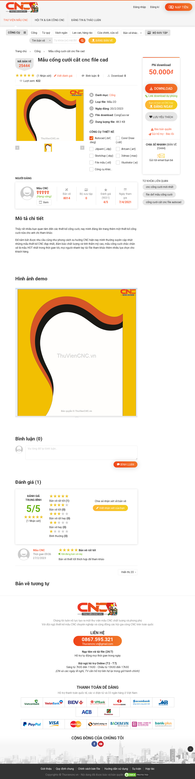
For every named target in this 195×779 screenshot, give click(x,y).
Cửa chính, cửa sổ (107, 32)
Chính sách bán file (89, 768)
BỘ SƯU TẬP (160, 32)
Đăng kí (154, 7)
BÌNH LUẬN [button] (125, 464)
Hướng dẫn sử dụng (116, 768)
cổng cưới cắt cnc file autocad (163, 202)
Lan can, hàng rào (82, 32)
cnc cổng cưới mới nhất (159, 187)
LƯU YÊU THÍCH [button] (161, 117)
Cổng (34, 32)
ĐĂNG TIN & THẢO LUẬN (86, 20)
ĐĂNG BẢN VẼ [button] (102, 40)
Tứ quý (46, 32)
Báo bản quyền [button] (161, 129)
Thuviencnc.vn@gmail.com (97, 644)
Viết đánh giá (63, 75)
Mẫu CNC (39, 550)
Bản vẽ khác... (131, 33)
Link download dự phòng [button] (161, 96)
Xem (46, 202)
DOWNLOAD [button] (161, 89)
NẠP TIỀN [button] (178, 7)
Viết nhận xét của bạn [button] (110, 508)
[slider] (25, 75)
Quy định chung (65, 768)
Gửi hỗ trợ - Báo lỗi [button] (161, 134)
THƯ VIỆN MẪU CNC (16, 20)
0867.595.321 (97, 639)
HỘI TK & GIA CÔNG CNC (49, 20)
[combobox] (40, 39)
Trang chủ (21, 51)
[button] (161, 104)
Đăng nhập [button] (139, 7)
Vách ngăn (61, 32)
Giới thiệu (46, 768)
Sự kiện (136, 768)
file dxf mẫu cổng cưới (159, 194)
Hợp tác (149, 768)
